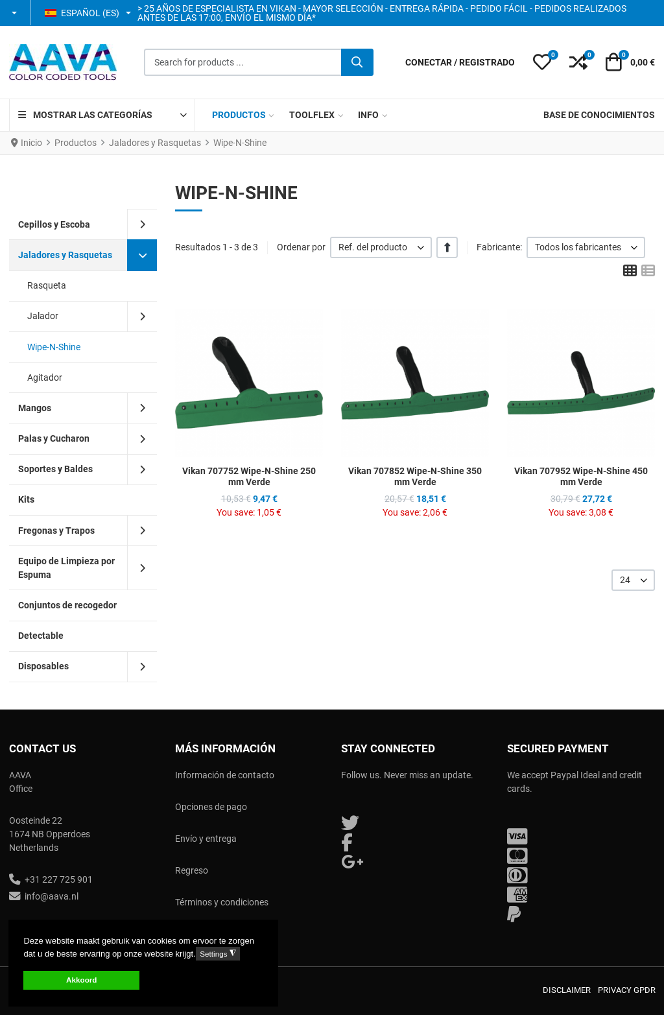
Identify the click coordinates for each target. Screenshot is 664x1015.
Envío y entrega (206, 838)
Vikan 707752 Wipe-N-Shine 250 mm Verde (249, 476)
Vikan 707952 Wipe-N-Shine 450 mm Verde (581, 476)
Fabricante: (499, 247)
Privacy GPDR (627, 990)
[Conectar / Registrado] (460, 62)
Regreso (191, 870)
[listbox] (381, 247)
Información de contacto (224, 775)
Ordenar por (301, 247)
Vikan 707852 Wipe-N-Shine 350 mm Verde (415, 476)
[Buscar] (357, 62)
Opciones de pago (211, 807)
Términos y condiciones (221, 902)
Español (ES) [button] (82, 13)
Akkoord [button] (81, 979)
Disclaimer (567, 990)
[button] (15, 13)
